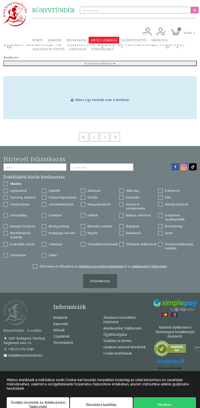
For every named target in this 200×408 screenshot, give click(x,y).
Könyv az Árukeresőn (170, 368)
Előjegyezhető (134, 40)
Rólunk (59, 330)
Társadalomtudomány (102, 244)
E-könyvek (172, 191)
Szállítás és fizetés (49, 49)
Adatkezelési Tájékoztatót (149, 266)
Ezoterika (132, 197)
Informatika (18, 215)
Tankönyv (56, 244)
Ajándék (54, 40)
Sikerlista (159, 40)
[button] (184, 30)
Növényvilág (174, 226)
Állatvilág (132, 191)
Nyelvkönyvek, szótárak (20, 235)
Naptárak (132, 226)
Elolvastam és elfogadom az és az (103, 266)
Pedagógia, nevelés (62, 233)
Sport (168, 233)
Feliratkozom (100, 281)
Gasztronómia (19, 204)
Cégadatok (61, 336)
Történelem (18, 255)
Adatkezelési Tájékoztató (122, 328)
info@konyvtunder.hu (23, 355)
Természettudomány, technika (179, 246)
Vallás (53, 255)
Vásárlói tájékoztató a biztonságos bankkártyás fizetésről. (175, 331)
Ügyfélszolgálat (115, 334)
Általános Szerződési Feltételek (119, 319)
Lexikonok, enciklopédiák (175, 217)
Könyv (38, 40)
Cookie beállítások (117, 353)
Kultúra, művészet (138, 215)
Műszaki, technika (99, 226)
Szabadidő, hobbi (22, 244)
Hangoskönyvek (98, 204)
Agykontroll (18, 191)
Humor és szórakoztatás (135, 206)
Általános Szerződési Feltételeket (101, 266)
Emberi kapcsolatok (62, 197)
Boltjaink (60, 317)
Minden (15, 184)
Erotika (92, 197)
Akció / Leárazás (104, 40)
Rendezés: (11, 57)
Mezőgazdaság (59, 226)
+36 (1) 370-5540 (18, 349)
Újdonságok (76, 40)
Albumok (93, 191)
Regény (92, 233)
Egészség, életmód (22, 197)
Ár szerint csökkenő (100, 63)
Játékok (92, 215)
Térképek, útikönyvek (141, 244)
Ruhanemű (133, 233)
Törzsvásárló (102, 49)
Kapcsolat (77, 49)
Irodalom (55, 215)
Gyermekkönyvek (61, 204)
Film (168, 197)
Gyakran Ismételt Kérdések (124, 347)
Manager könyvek (22, 226)
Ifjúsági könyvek (176, 204)
